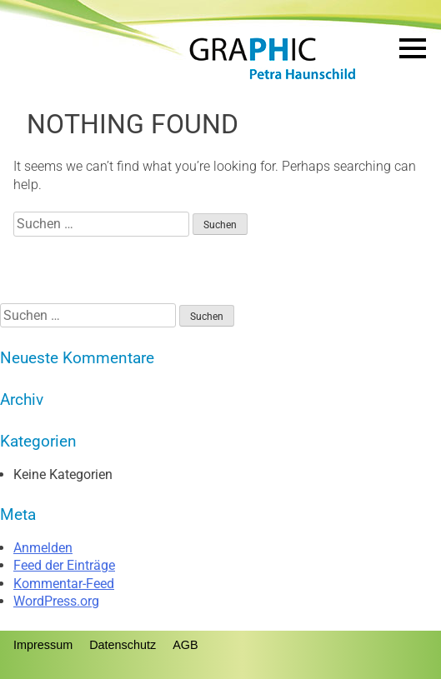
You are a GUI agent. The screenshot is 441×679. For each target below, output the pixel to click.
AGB (185, 645)
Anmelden (43, 548)
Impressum (43, 645)
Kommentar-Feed (63, 584)
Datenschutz (122, 645)
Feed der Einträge (64, 565)
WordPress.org (56, 601)
